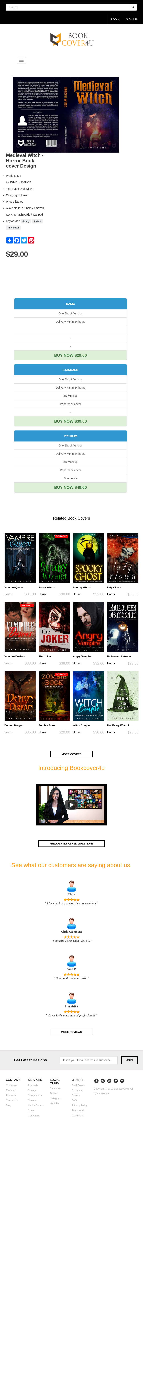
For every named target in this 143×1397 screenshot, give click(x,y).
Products (11, 1095)
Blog (8, 1105)
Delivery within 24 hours (70, 321)
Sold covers (79, 1085)
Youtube (54, 1103)
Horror (8, 594)
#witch (37, 221)
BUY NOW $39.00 (70, 421)
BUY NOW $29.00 (70, 355)
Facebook (55, 1088)
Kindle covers (36, 1105)
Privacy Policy (79, 1105)
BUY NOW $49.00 (70, 487)
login (115, 19)
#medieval (13, 227)
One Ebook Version (70, 313)
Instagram (55, 1098)
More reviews (71, 1031)
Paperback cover (70, 404)
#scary (26, 221)
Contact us (12, 1100)
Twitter (53, 1093)
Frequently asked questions (72, 843)
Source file (70, 478)
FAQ (74, 1100)
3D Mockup (70, 395)
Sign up (131, 19)
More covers (72, 754)
